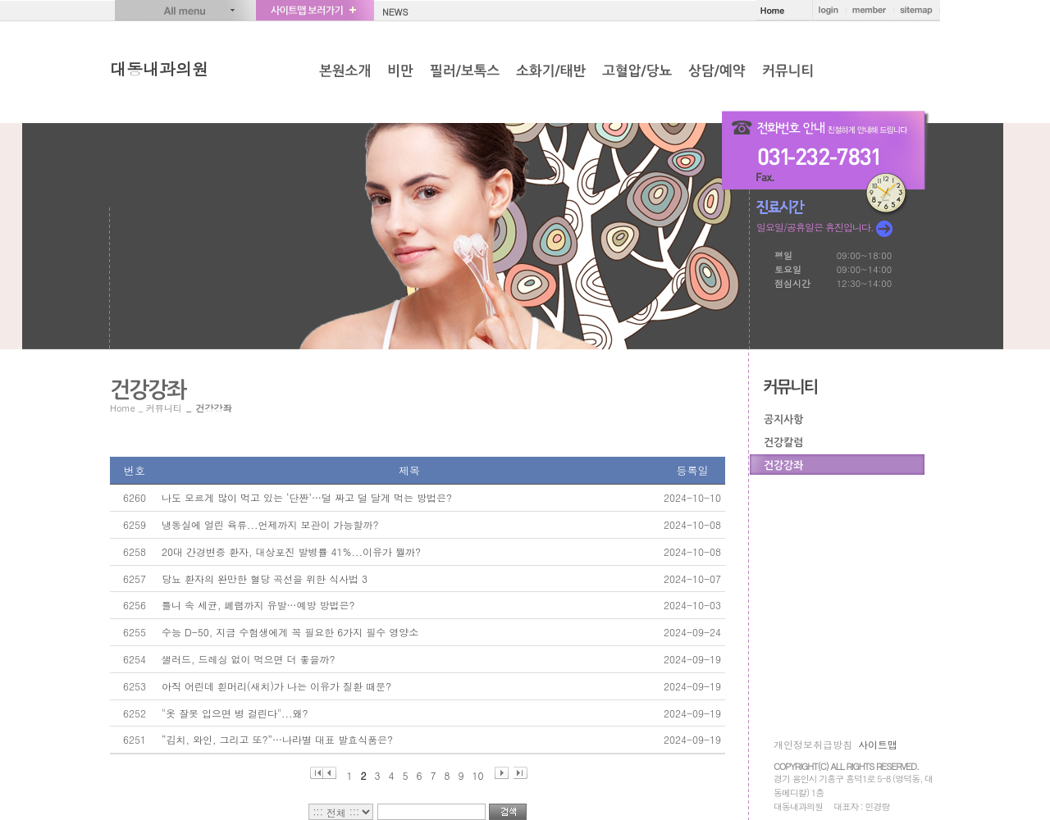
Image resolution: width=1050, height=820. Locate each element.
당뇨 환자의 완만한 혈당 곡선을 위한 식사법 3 (265, 578)
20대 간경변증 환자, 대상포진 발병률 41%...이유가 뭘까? (291, 551)
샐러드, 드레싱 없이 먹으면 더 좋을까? (249, 659)
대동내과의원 (159, 68)
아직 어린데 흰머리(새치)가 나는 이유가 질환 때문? (276, 686)
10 (478, 773)
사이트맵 (877, 744)
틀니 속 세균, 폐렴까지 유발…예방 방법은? (258, 605)
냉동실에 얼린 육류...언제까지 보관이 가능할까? (270, 524)
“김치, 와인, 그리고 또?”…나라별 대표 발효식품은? (277, 739)
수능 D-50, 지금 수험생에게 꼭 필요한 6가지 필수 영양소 (290, 632)
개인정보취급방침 (813, 744)
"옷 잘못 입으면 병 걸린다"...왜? (235, 713)
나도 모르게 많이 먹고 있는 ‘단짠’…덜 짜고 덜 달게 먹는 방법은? (307, 497)
